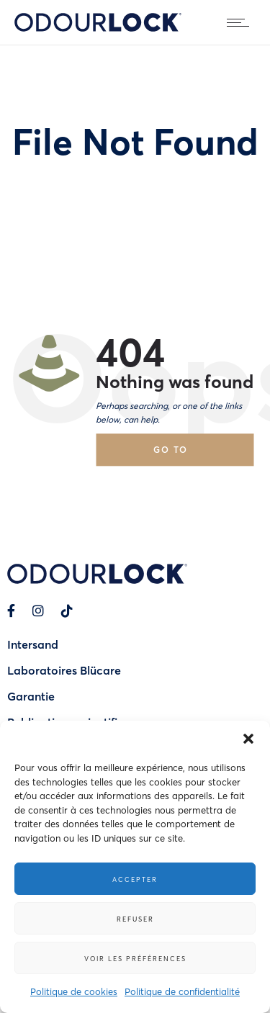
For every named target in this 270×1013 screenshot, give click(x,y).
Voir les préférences (135, 958)
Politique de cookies (73, 991)
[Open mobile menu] (241, 22)
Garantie (31, 695)
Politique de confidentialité (182, 991)
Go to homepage (183, 455)
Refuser (135, 918)
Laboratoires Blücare (64, 669)
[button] (248, 738)
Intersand (32, 644)
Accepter (135, 879)
